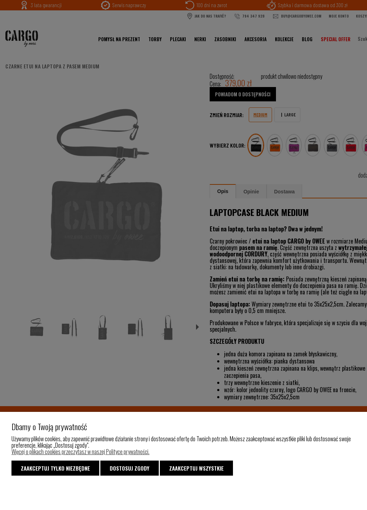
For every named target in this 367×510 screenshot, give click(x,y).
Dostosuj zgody (129, 468)
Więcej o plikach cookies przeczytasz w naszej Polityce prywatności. (80, 451)
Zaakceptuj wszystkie (196, 468)
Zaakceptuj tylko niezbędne (55, 468)
